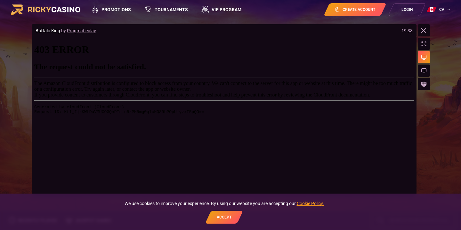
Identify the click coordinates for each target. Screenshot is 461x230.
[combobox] (439, 9)
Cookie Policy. (310, 203)
